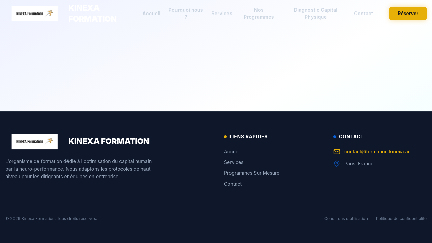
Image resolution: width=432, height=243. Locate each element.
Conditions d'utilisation (346, 218)
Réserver (408, 13)
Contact (363, 13)
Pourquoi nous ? (186, 13)
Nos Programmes (259, 13)
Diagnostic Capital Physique (316, 13)
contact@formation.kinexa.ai (371, 151)
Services (221, 13)
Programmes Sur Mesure (251, 173)
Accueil (151, 13)
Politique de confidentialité (401, 218)
